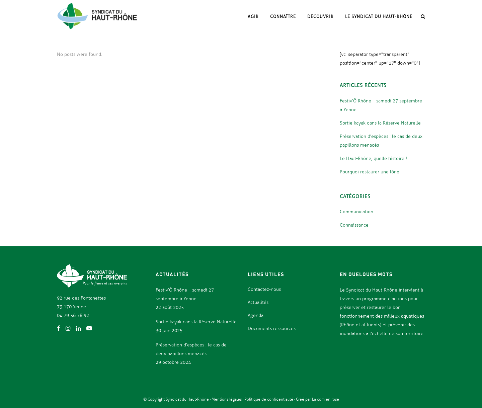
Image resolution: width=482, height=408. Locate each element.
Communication (356, 212)
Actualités (258, 302)
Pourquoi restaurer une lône (369, 172)
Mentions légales (227, 399)
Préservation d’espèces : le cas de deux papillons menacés (191, 349)
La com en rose (325, 399)
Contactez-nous (264, 289)
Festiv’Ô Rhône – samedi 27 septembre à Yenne (185, 294)
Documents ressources (272, 328)
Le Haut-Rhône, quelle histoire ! (373, 158)
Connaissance (354, 225)
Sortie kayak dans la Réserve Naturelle (380, 123)
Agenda (255, 315)
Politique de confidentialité (269, 399)
